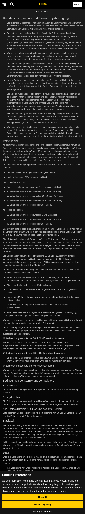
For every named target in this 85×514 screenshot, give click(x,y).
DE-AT (77, 4)
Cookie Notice (50, 489)
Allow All (42, 499)
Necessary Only (43, 506)
